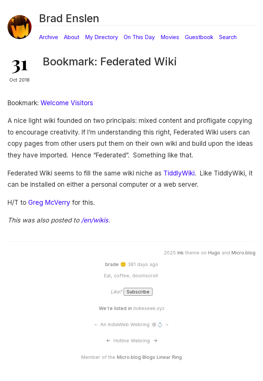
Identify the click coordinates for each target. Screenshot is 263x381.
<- (108, 340)
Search (228, 37)
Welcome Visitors (67, 103)
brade (112, 264)
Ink (180, 253)
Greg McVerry (49, 202)
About (71, 37)
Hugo (214, 253)
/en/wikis (94, 220)
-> (155, 340)
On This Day (139, 37)
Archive (48, 37)
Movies (169, 37)
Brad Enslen (69, 18)
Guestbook (199, 37)
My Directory (101, 37)
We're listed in (115, 308)
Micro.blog (243, 253)
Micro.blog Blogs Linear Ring (149, 357)
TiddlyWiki (179, 173)
